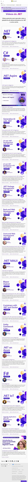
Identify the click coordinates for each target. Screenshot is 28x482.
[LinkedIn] (12, 461)
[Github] (10, 461)
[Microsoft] (14, 1)
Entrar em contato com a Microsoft (16, 469)
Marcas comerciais (14, 473)
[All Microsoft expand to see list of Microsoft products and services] (1, 1)
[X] (8, 461)
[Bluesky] (18, 461)
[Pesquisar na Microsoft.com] (3, 1)
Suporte (23, 469)
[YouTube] (6, 461)
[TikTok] (14, 461)
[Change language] (6, 464)
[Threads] (16, 461)
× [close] (26, 7)
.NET (1, 3)
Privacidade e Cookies (14, 471)
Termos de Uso (20, 471)
